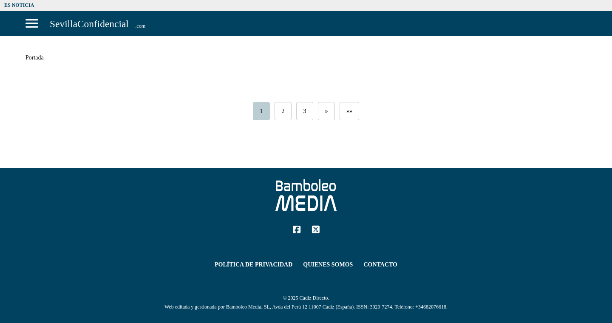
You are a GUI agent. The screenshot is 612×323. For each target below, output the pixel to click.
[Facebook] (297, 228)
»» (349, 111)
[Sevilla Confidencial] (98, 23)
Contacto (380, 264)
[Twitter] (316, 228)
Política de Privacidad (253, 264)
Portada (35, 57)
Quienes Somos (328, 264)
